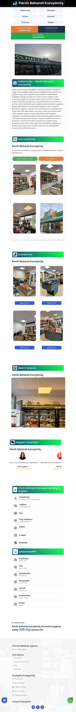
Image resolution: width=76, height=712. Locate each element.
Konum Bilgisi (52, 30)
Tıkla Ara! (51, 159)
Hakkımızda (25, 10)
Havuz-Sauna (19, 691)
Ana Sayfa (17, 658)
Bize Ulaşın (18, 669)
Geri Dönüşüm (20, 683)
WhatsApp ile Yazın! (25, 159)
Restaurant (19, 679)
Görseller (51, 16)
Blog (15, 665)
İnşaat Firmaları (20, 687)
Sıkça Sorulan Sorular (21, 661)
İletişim (51, 22)
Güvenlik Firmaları (21, 695)
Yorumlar (25, 22)
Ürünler (25, 16)
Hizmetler (51, 10)
